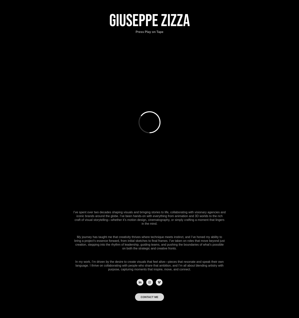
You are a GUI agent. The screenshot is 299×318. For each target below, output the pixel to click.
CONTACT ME (149, 297)
